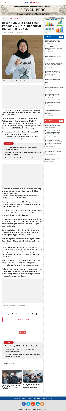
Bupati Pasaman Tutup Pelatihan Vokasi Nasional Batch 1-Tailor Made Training (53, 151)
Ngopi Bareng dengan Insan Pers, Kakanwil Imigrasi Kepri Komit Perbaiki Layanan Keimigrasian (54, 73)
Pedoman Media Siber (34, 398)
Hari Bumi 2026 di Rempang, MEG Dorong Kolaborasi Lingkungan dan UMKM (53, 81)
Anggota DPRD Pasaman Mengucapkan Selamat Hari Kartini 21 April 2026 (53, 48)
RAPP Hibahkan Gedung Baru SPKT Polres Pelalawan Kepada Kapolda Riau (21, 148)
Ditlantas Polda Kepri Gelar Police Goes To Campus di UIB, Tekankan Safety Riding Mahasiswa (53, 56)
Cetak (22, 332)
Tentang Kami (17, 398)
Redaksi (24, 398)
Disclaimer (44, 398)
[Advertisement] (22, 97)
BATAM (11, 19)
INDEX (61, 37)
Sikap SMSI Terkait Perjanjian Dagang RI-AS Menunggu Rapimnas (11, 387)
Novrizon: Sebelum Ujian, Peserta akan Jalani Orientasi (21, 158)
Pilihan (48, 121)
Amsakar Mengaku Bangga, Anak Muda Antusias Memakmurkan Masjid (31, 386)
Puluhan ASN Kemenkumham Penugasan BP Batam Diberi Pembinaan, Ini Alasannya (22, 356)
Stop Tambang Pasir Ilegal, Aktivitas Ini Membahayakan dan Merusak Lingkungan (53, 102)
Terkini (48, 37)
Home (5, 19)
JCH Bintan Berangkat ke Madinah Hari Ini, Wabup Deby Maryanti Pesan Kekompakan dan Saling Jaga (54, 64)
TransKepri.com (22, 320)
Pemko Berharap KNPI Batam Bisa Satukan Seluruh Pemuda (23, 346)
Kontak (50, 398)
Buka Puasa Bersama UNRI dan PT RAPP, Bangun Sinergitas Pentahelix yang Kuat (23, 153)
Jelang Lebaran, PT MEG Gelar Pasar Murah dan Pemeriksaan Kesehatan (19, 350)
